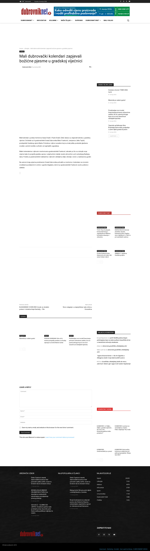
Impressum (102, 549)
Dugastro (22, 335)
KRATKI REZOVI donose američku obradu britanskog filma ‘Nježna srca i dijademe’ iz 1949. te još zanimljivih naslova (123, 233)
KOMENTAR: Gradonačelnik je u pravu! (104, 450)
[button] (128, 20)
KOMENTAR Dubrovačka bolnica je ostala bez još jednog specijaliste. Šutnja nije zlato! (123, 452)
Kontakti (116, 549)
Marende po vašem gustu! (27, 338)
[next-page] (24, 349)
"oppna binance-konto (104, 356)
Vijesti (46, 335)
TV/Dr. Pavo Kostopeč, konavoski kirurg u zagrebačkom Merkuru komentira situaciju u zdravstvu (104, 233)
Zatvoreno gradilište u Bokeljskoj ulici (114, 346)
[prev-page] (20, 349)
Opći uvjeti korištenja (126, 549)
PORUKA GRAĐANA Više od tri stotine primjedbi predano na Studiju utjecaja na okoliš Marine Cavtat (55, 340)
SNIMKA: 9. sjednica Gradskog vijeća (121, 254)
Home (21, 48)
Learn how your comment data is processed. (59, 437)
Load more (114, 136)
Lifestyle (26, 48)
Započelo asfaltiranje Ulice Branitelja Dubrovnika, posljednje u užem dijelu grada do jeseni (119, 127)
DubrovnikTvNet (102, 227)
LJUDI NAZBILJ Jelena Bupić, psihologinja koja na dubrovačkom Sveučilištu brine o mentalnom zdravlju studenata (113, 340)
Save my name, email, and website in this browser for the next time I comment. (48, 427)
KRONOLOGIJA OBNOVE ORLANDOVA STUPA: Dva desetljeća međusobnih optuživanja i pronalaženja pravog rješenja (39, 494)
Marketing (110, 549)
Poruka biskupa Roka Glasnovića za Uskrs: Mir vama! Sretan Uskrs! (104, 255)
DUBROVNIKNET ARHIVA (140, 549)
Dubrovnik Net (26, 67)
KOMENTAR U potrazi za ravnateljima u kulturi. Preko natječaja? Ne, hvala (122, 427)
